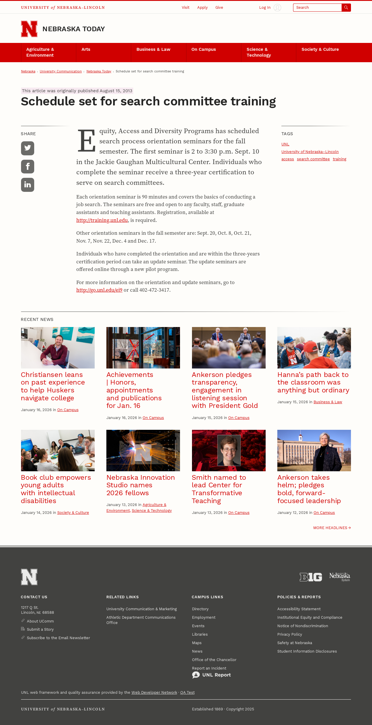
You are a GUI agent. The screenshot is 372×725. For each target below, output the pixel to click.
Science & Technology (259, 52)
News (197, 651)
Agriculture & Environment (40, 52)
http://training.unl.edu (102, 220)
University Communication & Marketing (141, 609)
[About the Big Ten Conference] (311, 577)
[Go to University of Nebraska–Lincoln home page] (29, 29)
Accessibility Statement (299, 609)
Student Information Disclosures (307, 651)
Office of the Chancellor (214, 660)
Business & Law (153, 49)
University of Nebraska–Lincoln (310, 151)
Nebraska (28, 71)
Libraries (200, 634)
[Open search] (322, 8)
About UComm (40, 621)
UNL (285, 144)
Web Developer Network (154, 692)
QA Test (187, 692)
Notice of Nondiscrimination (302, 626)
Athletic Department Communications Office (141, 620)
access (287, 159)
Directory (200, 609)
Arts (86, 49)
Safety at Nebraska (294, 643)
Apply (202, 7)
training (339, 159)
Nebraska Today (73, 29)
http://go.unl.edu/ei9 (99, 289)
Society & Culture (320, 49)
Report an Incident (211, 672)
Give (219, 7)
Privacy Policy (289, 634)
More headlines (330, 528)
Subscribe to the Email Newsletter (58, 638)
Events (198, 626)
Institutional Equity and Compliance (309, 617)
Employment (203, 617)
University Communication (61, 71)
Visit (185, 7)
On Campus (203, 49)
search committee (313, 159)
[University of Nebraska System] (340, 577)
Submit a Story (40, 629)
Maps (197, 643)
